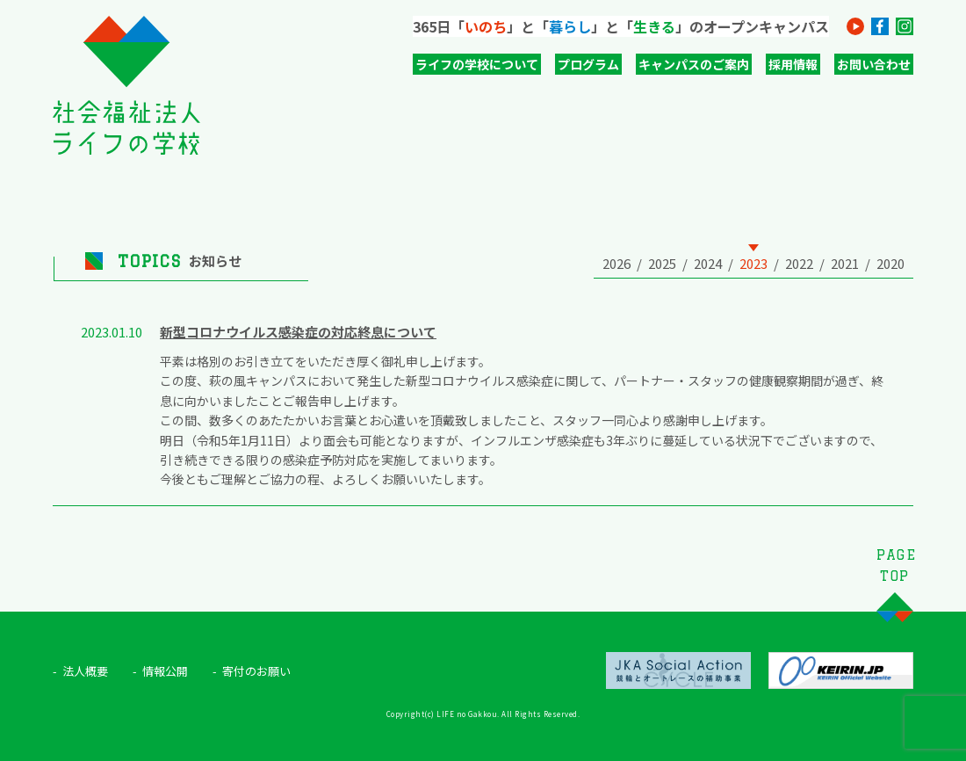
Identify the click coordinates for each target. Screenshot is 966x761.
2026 (616, 263)
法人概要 (85, 671)
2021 (845, 263)
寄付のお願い (256, 671)
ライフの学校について (476, 64)
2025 (662, 263)
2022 (799, 263)
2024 (708, 263)
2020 (890, 263)
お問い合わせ (874, 64)
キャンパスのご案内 (693, 64)
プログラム (588, 64)
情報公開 (165, 671)
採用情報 (793, 64)
